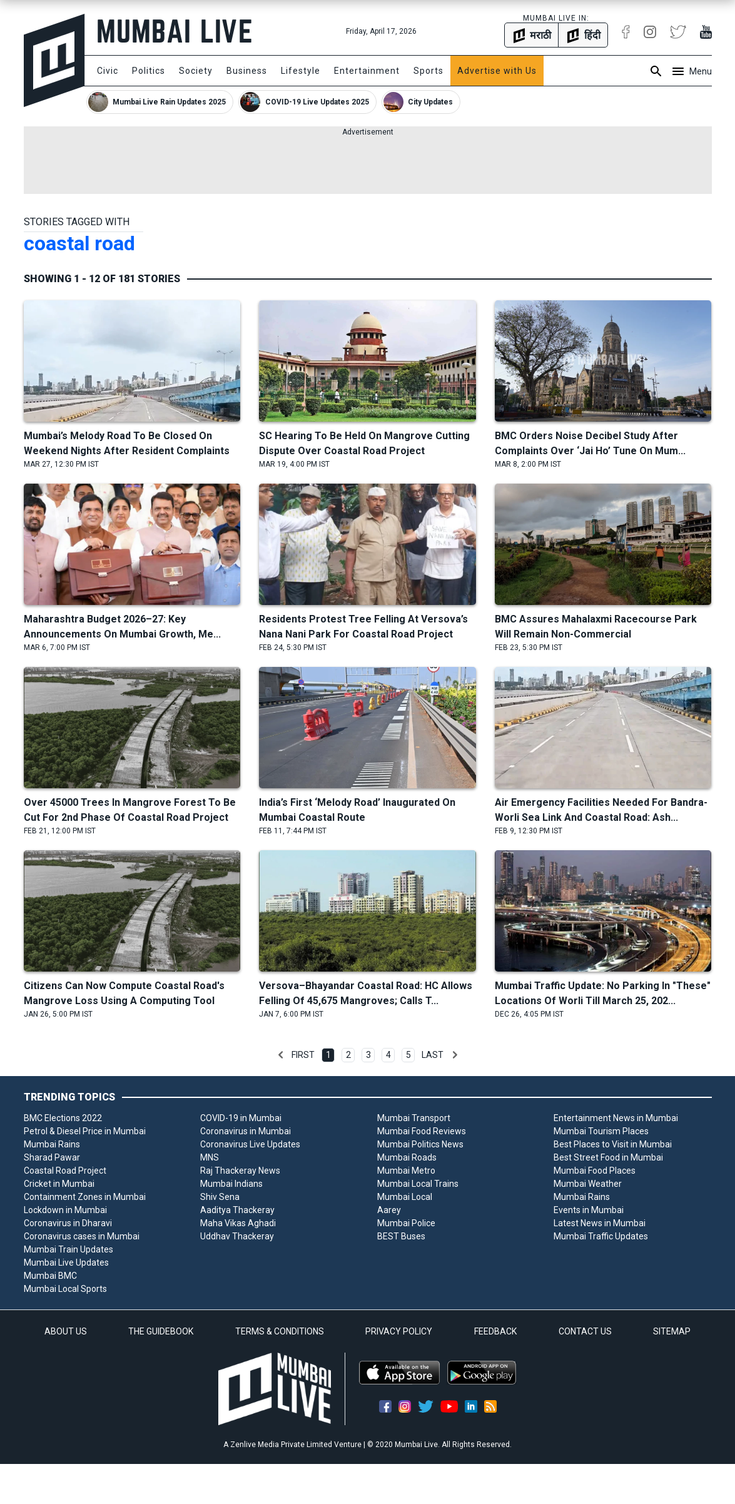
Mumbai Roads (407, 1157)
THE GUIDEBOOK (160, 1331)
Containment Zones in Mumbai (85, 1197)
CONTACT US (585, 1331)
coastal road (79, 243)
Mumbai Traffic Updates (601, 1236)
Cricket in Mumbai (59, 1184)
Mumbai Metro (406, 1171)
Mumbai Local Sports (65, 1289)
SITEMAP (672, 1331)
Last (433, 1055)
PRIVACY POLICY (398, 1331)
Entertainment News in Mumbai (616, 1118)
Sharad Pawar (52, 1157)
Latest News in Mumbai (600, 1223)
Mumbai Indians (231, 1184)
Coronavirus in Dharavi (68, 1223)
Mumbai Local (404, 1197)
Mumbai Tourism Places (601, 1131)
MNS (209, 1157)
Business (246, 71)
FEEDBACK (495, 1331)
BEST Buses (401, 1236)
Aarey (389, 1210)
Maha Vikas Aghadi (238, 1223)
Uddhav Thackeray (237, 1236)
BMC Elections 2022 (63, 1118)
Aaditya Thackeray (237, 1210)
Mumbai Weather (588, 1184)
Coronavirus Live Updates (250, 1144)
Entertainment (367, 71)
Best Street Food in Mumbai (608, 1157)
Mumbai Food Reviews (421, 1131)
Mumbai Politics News (420, 1144)
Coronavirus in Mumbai (245, 1131)
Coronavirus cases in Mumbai (81, 1236)
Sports (428, 71)
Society (196, 71)
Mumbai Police (406, 1223)
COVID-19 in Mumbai (240, 1118)
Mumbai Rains (52, 1144)
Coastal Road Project (65, 1171)
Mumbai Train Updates (68, 1249)
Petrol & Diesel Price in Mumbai (85, 1131)
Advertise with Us (497, 71)
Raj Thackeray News (240, 1171)
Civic (107, 71)
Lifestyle (300, 71)
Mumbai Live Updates (66, 1263)
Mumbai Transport (413, 1118)
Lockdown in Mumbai (65, 1210)
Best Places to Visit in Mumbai (613, 1144)
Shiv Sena (220, 1197)
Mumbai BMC (50, 1276)
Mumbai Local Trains (418, 1184)
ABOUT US (65, 1331)
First (303, 1055)
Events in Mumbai (589, 1210)
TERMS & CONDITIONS (279, 1331)
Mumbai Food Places (595, 1171)
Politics (148, 71)
